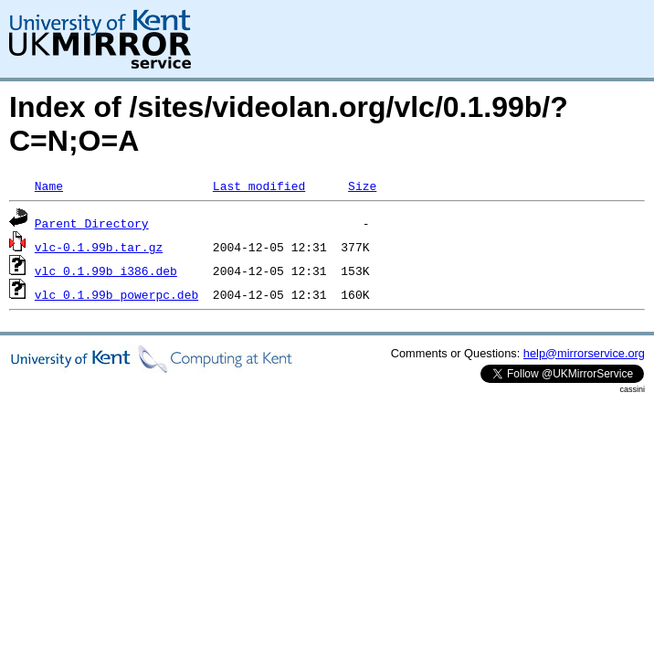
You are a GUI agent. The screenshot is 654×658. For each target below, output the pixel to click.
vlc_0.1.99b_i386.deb (106, 270)
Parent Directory (92, 223)
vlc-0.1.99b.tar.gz (99, 247)
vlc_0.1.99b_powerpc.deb (116, 294)
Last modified (259, 185)
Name (49, 185)
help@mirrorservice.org (584, 353)
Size (362, 185)
